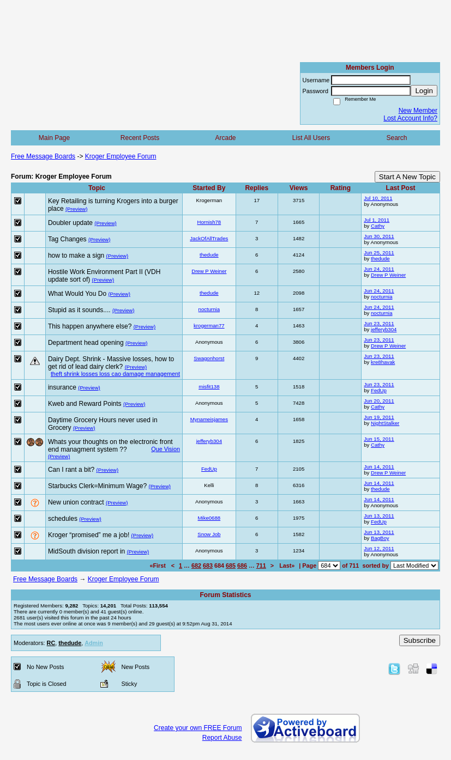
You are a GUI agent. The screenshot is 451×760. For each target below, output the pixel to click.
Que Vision (165, 449)
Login (424, 91)
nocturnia (381, 297)
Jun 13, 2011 (379, 516)
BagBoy (380, 538)
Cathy (377, 226)
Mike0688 (209, 518)
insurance (62, 387)
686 (242, 565)
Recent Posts (140, 138)
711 (261, 565)
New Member (418, 110)
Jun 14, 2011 (379, 467)
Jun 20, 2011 (379, 401)
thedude (209, 255)
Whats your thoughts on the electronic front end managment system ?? (110, 445)
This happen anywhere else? (89, 326)
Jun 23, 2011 (379, 323)
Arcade (225, 138)
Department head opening (86, 342)
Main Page (54, 138)
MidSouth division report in (86, 551)
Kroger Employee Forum (121, 156)
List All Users (311, 138)
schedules (62, 518)
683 (208, 565)
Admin (94, 643)
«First (158, 565)
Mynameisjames (209, 419)
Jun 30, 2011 (379, 236)
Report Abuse (222, 737)
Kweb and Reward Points (85, 404)
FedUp (379, 390)
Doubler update (70, 223)
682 (196, 565)
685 (231, 565)
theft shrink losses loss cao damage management (115, 373)
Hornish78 (209, 222)
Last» (287, 565)
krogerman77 (209, 326)
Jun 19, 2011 (379, 417)
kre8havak (383, 362)
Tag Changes (67, 239)
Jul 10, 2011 (378, 198)
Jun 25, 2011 (379, 253)
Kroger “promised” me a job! (88, 535)
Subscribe (420, 640)
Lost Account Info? (410, 118)
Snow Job (208, 534)
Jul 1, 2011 (376, 220)
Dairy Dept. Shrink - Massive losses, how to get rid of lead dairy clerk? (111, 362)
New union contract (76, 502)
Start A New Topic (407, 177)
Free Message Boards (43, 156)
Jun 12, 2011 (379, 548)
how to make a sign (76, 255)
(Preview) (76, 209)
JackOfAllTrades (209, 238)
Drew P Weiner (208, 271)
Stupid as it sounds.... (79, 310)
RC (51, 643)
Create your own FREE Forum (198, 728)
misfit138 (209, 387)
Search (396, 138)
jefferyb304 (383, 329)
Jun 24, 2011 (379, 269)
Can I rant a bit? (71, 469)
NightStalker (385, 423)
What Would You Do (77, 293)
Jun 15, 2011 (379, 439)
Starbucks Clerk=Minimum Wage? (97, 486)
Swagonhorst (209, 358)
